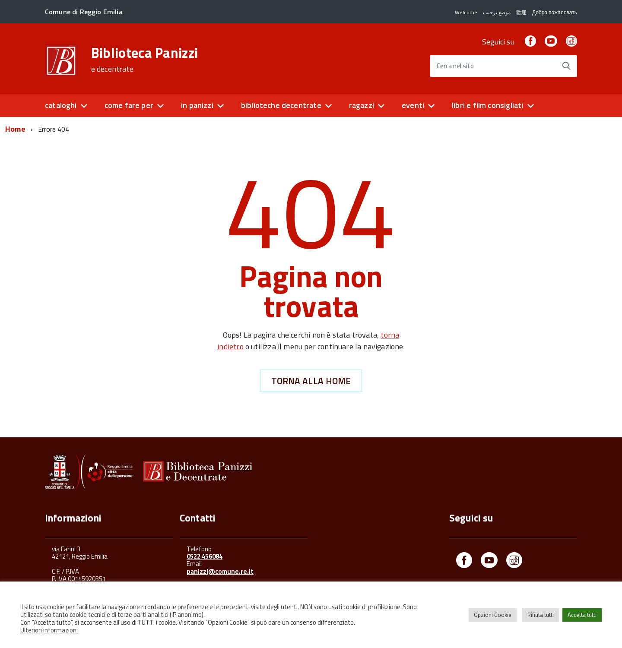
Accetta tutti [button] (582, 614)
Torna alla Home (311, 381)
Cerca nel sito (455, 66)
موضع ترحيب (497, 12)
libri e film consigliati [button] (487, 105)
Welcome (466, 12)
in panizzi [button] (197, 105)
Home (15, 129)
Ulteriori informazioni (49, 630)
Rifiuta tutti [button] (540, 614)
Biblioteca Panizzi (144, 59)
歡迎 (521, 12)
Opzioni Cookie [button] (492, 614)
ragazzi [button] (361, 105)
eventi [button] (413, 105)
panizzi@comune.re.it (220, 571)
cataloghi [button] (61, 105)
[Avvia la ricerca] (566, 66)
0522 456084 (204, 556)
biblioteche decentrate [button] (281, 105)
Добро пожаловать (554, 12)
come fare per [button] (129, 105)
